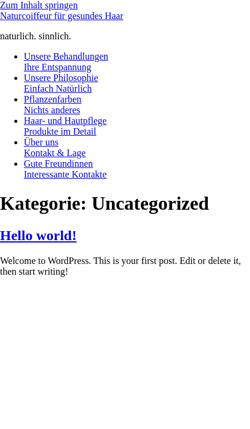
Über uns (55, 147)
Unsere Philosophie (61, 83)
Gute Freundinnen (65, 168)
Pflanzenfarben (53, 104)
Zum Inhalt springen (39, 5)
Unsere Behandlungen (66, 61)
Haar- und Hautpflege (65, 126)
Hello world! (38, 235)
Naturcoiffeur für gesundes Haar (61, 16)
